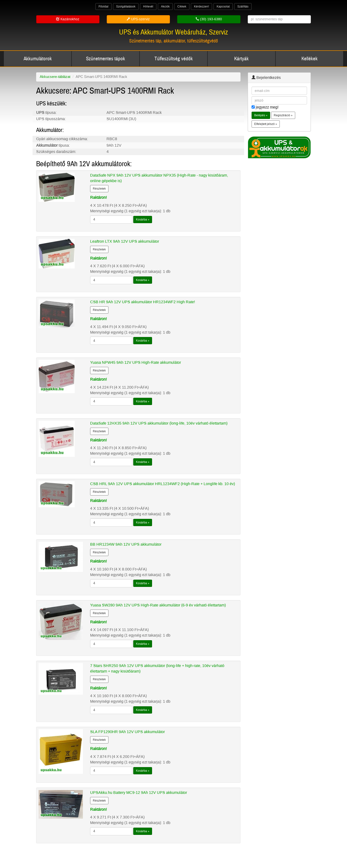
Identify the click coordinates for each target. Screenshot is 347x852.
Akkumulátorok (38, 58)
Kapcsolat (223, 6)
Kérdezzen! (201, 6)
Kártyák (241, 58)
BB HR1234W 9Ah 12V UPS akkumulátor (125, 544)
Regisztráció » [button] (283, 115)
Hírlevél (148, 6)
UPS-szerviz (138, 19)
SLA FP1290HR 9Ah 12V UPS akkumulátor (127, 731)
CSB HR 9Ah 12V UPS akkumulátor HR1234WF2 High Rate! (142, 301)
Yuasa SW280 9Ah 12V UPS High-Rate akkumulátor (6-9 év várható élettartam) (158, 605)
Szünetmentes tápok (105, 58)
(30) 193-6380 (209, 19)
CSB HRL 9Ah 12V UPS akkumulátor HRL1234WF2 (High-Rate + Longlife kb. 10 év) (162, 483)
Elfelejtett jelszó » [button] (265, 124)
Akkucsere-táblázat (55, 76)
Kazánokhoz (67, 19)
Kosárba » (142, 219)
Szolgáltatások (125, 6)
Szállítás (242, 6)
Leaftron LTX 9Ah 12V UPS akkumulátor (124, 241)
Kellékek (309, 58)
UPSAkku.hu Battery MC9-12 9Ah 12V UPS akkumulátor (138, 792)
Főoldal (103, 6)
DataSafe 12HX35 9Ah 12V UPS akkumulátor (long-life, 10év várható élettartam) (158, 423)
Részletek (99, 189)
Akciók (165, 6)
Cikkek (181, 6)
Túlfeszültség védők (173, 58)
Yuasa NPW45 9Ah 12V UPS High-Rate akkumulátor (135, 362)
